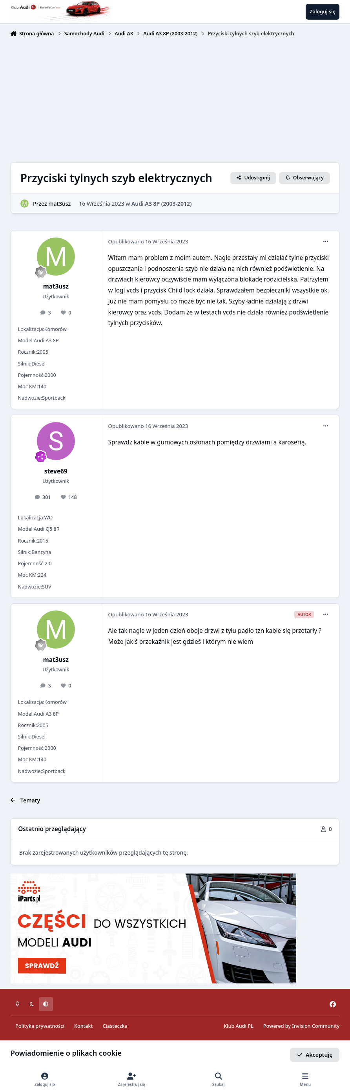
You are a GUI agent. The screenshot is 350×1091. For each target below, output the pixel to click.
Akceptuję (315, 1054)
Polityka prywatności (39, 1026)
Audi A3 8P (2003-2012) (161, 203)
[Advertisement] (175, 99)
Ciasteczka (115, 1026)
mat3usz (59, 203)
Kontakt (83, 1026)
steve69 (55, 471)
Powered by (301, 1026)
